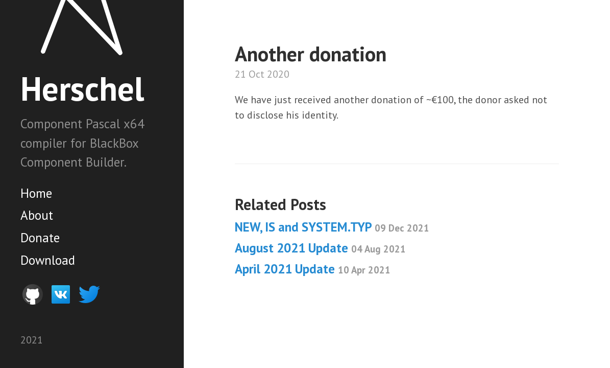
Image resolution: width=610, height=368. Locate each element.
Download (47, 260)
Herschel (82, 88)
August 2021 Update (320, 248)
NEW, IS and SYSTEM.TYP (332, 227)
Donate (40, 237)
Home (36, 193)
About (36, 215)
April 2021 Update (313, 269)
